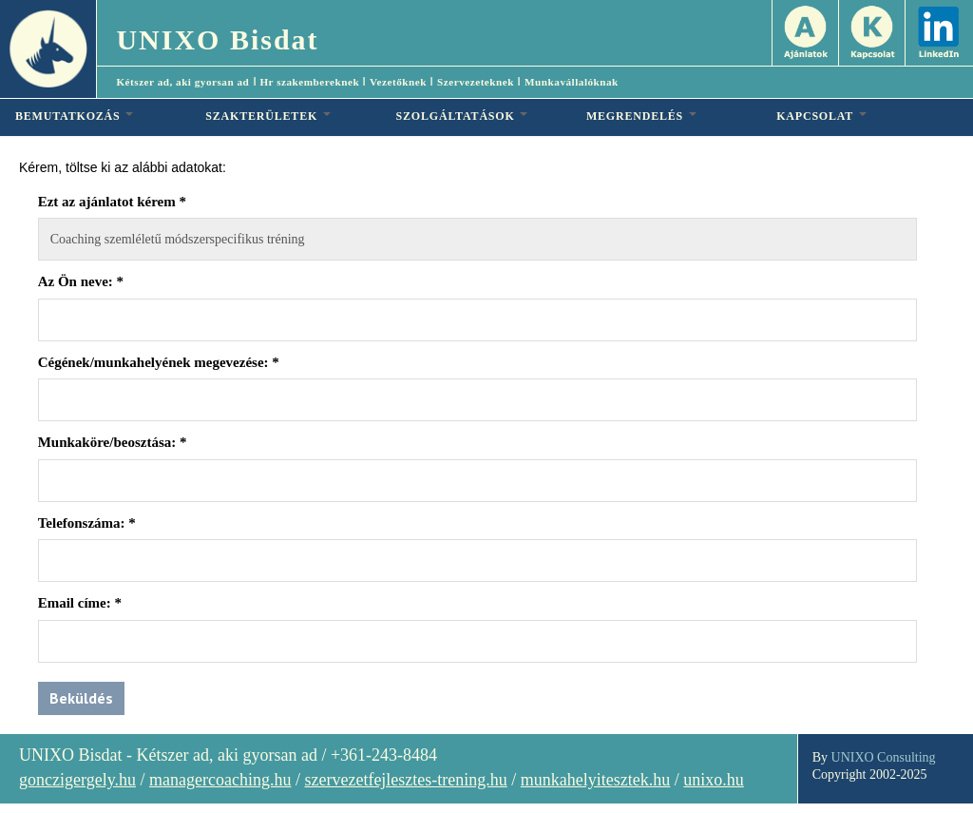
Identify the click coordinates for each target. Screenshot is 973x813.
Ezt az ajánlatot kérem (112, 201)
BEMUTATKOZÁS (74, 116)
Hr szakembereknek (309, 81)
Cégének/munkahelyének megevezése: (158, 362)
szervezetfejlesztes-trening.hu (405, 779)
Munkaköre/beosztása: (112, 442)
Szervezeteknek (475, 81)
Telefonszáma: (87, 523)
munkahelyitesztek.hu (595, 779)
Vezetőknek (398, 81)
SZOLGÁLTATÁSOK (462, 116)
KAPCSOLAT (821, 116)
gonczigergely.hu (77, 779)
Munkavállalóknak (572, 81)
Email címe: (80, 602)
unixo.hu (713, 779)
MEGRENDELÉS (641, 116)
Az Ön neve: (81, 281)
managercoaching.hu (220, 779)
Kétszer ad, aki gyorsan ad (182, 81)
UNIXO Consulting (883, 757)
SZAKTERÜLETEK (268, 116)
